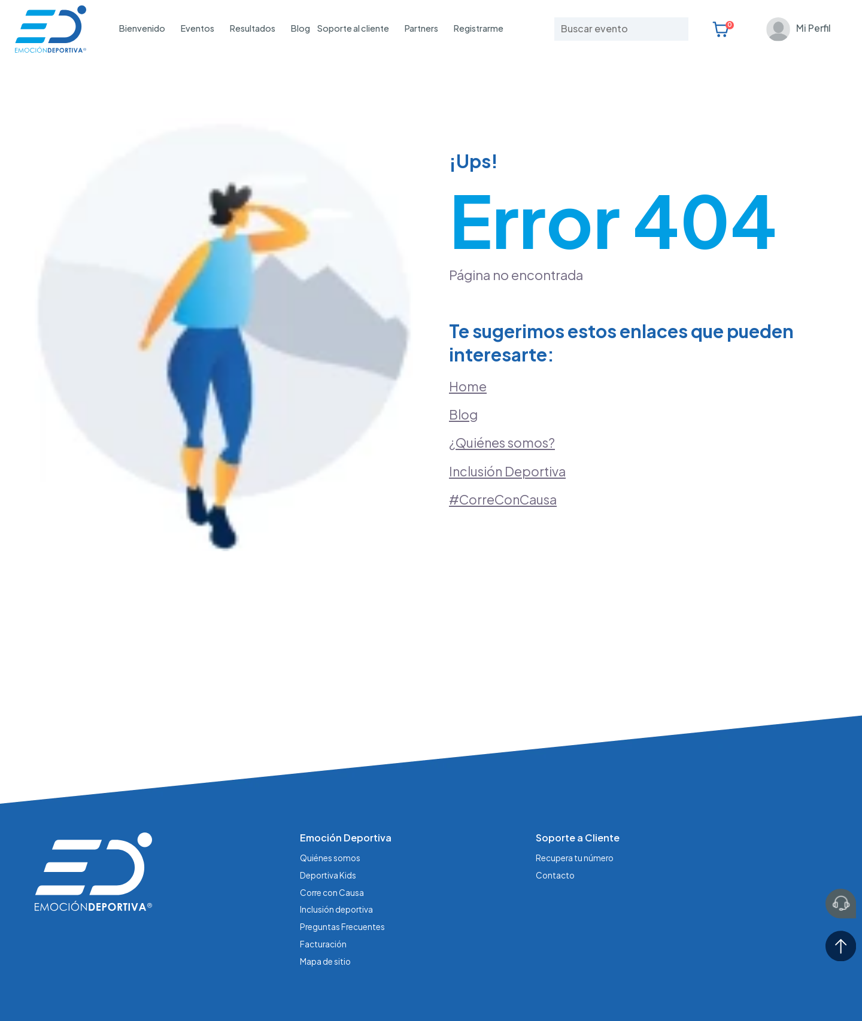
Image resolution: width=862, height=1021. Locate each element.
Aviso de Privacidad (276, 990)
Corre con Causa (333, 831)
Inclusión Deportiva (509, 442)
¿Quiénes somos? (504, 413)
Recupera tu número (575, 798)
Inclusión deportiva (337, 848)
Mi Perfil (811, 28)
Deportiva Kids (328, 815)
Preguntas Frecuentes (343, 865)
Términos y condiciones (375, 990)
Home (468, 355)
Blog (300, 28)
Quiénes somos (331, 798)
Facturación (324, 882)
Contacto (556, 815)
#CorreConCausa (505, 471)
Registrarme (478, 28)
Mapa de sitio (325, 899)
